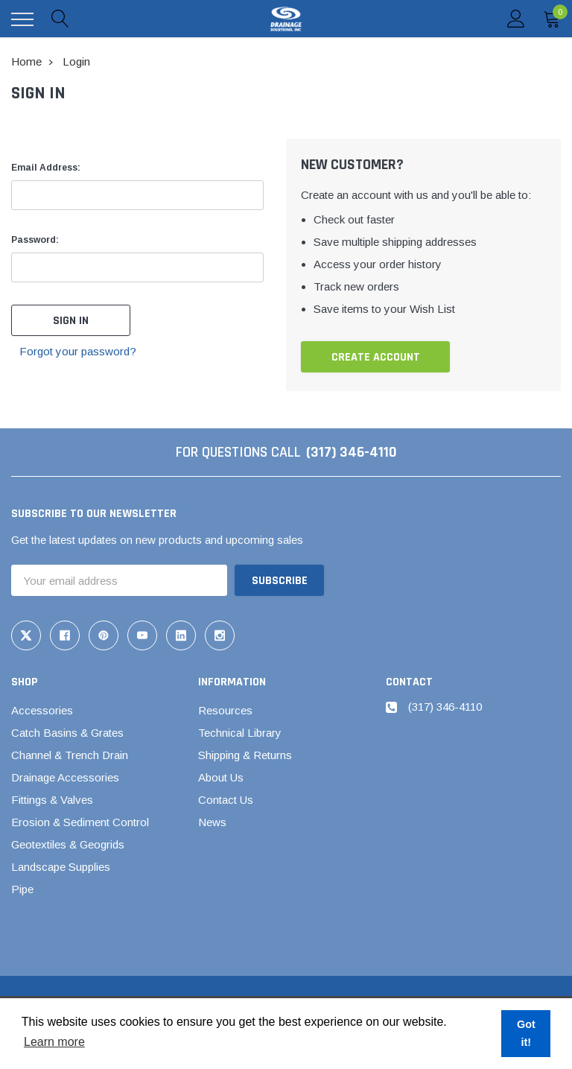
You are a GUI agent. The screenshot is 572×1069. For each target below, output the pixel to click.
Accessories (42, 710)
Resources (225, 710)
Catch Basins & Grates (67, 732)
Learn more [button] (54, 1041)
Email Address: (45, 167)
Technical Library (240, 732)
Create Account (375, 357)
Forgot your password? (77, 351)
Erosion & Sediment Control (80, 822)
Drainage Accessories (65, 777)
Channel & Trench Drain (69, 755)
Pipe (22, 889)
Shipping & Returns (245, 755)
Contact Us (225, 799)
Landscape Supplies (60, 866)
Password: (35, 240)
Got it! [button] (526, 1033)
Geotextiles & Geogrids (67, 844)
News (212, 822)
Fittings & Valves (52, 799)
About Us (221, 777)
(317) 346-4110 (351, 452)
